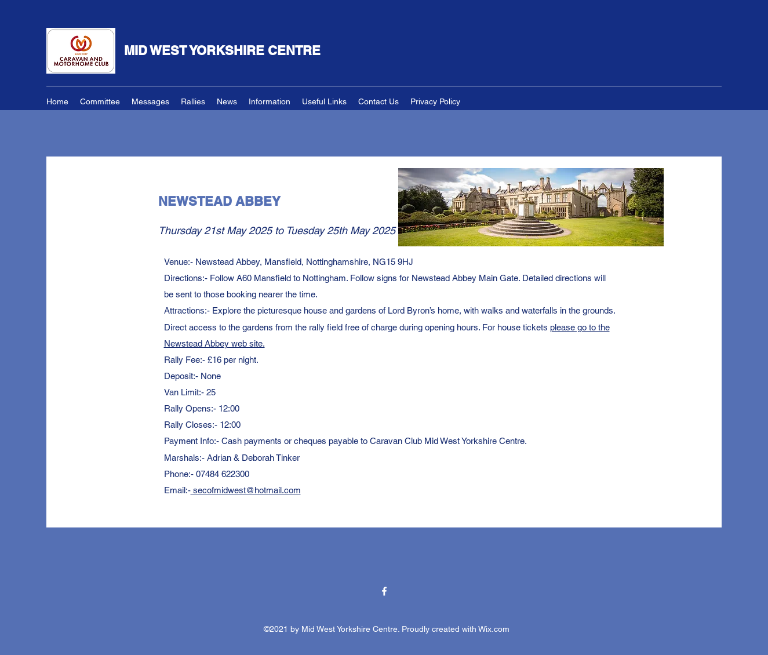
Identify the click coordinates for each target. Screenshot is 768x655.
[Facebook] (384, 591)
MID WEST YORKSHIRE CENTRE (222, 50)
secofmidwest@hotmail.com (246, 490)
